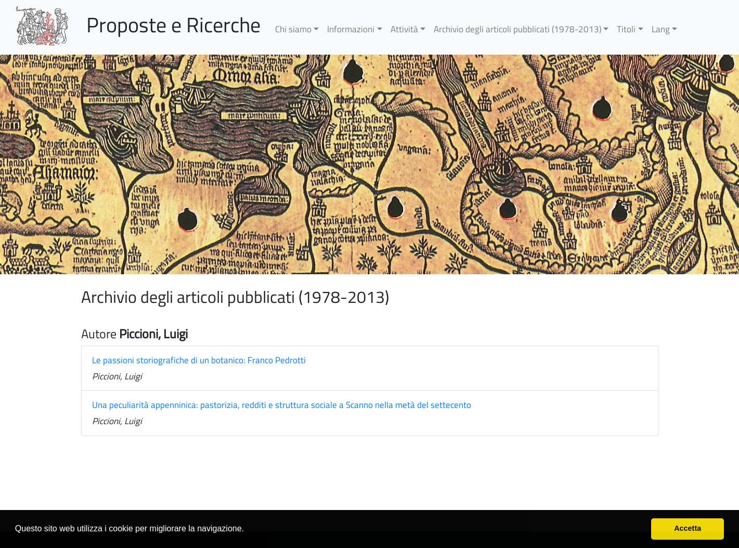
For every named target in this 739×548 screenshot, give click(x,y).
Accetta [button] (687, 528)
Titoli (626, 29)
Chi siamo (293, 29)
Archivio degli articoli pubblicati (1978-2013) (517, 29)
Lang (661, 29)
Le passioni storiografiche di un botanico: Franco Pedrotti (199, 360)
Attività (404, 29)
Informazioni (350, 29)
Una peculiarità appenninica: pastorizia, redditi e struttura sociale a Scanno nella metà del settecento (281, 405)
